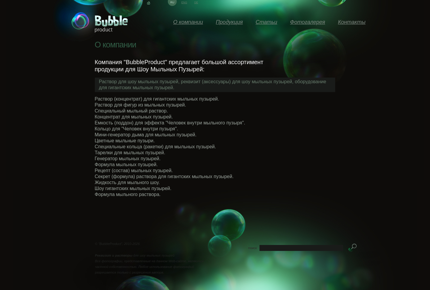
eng (184, 2)
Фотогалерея (307, 22)
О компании (188, 22)
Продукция (229, 22)
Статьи (266, 22)
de (196, 2)
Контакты (352, 22)
